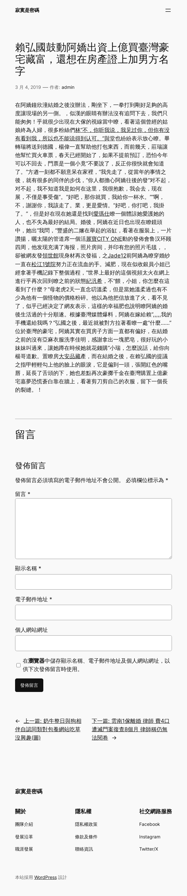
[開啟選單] (168, 10)
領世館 (50, 255)
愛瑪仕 (101, 213)
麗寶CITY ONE (104, 239)
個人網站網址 (31, 630)
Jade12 (117, 255)
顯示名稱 (28, 568)
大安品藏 (70, 356)
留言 (22, 494)
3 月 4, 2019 (28, 87)
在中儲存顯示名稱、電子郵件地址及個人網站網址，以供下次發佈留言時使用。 (96, 665)
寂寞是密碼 (27, 10)
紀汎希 (94, 281)
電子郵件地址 (33, 599)
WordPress (45, 877)
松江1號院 (43, 264)
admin (68, 87)
